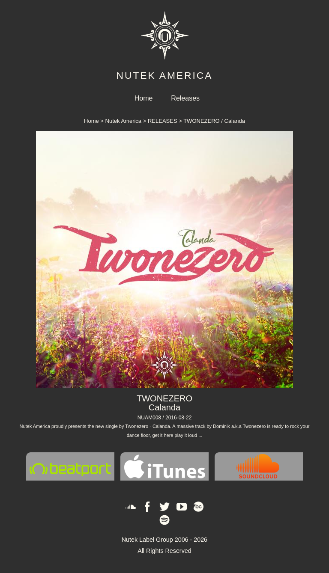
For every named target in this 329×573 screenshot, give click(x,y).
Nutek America (123, 121)
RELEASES (162, 121)
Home (144, 98)
